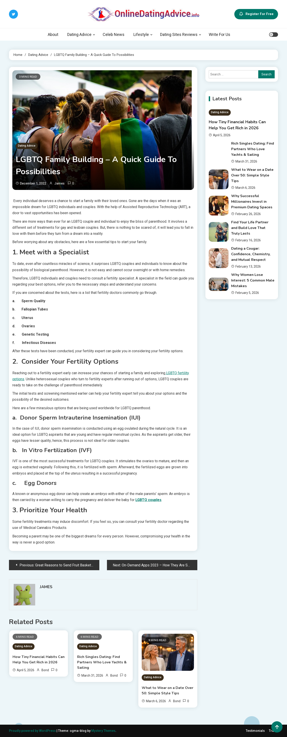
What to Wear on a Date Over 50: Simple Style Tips (167, 690)
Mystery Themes (103, 731)
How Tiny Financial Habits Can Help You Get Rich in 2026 (39, 659)
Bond (45, 670)
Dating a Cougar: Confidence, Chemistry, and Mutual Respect (250, 254)
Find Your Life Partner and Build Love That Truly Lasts (249, 228)
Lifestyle (141, 34)
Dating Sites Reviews (179, 34)
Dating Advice (79, 34)
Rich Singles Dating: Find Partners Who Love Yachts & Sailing (102, 662)
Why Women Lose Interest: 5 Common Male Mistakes (252, 280)
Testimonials (255, 731)
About (53, 34)
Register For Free (256, 14)
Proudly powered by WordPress (33, 731)
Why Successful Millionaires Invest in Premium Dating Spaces (251, 202)
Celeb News (113, 34)
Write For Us (219, 34)
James (59, 183)
